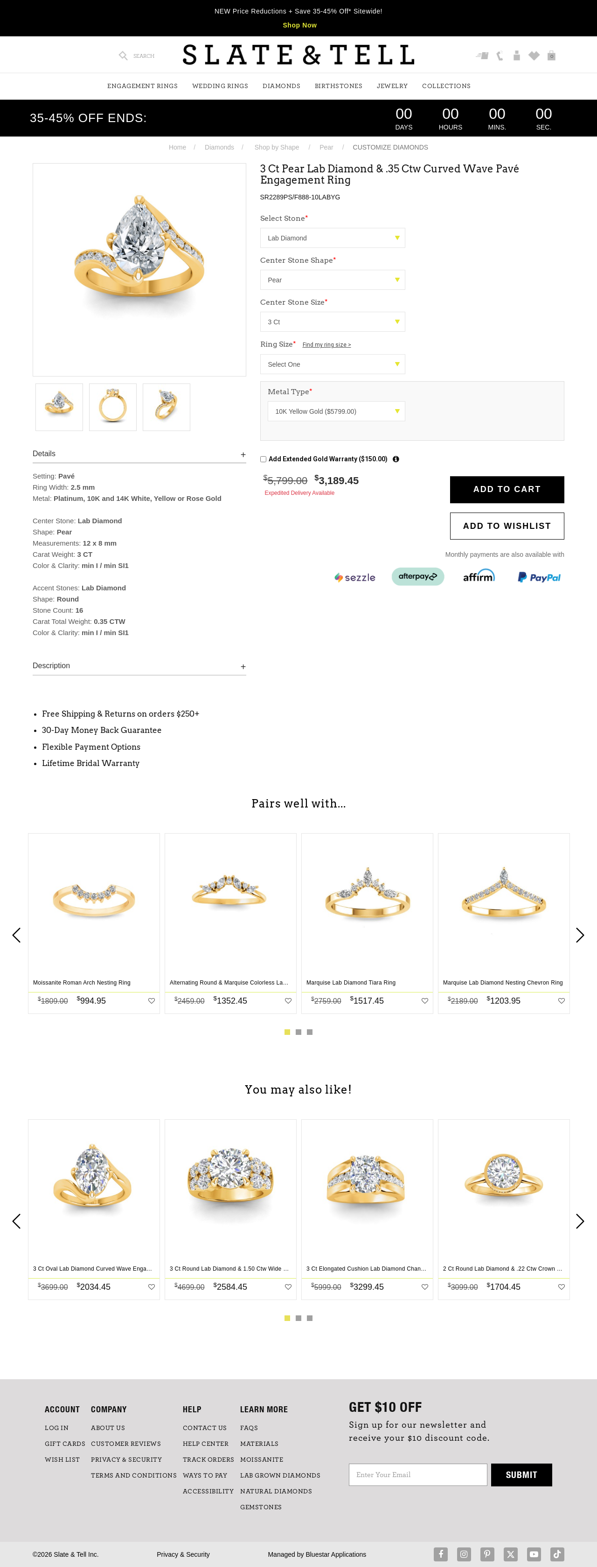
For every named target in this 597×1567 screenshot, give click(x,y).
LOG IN (57, 1428)
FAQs (249, 1428)
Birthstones (339, 86)
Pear (326, 147)
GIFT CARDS (65, 1444)
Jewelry (392, 86)
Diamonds (281, 86)
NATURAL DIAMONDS (276, 1491)
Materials (259, 1444)
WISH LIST (62, 1460)
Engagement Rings (142, 86)
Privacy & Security (183, 1554)
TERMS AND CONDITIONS (134, 1475)
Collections (446, 86)
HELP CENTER (206, 1444)
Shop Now (300, 25)
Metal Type (290, 391)
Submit (522, 1474)
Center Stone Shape (298, 260)
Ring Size (305, 344)
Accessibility (208, 1491)
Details (44, 454)
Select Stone (284, 218)
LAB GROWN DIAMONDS (280, 1475)
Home (177, 147)
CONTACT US (205, 1428)
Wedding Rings (220, 86)
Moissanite (261, 1460)
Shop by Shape (277, 147)
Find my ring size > (327, 345)
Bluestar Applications (335, 1554)
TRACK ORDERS (209, 1460)
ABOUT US (108, 1428)
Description (51, 666)
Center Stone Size (294, 302)
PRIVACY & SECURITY (126, 1460)
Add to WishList (507, 526)
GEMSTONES (261, 1507)
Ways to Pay (205, 1475)
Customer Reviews (126, 1444)
